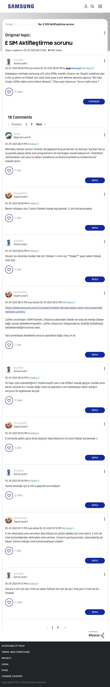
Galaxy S (89, 68)
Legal (5, 664)
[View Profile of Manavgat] (76, 68)
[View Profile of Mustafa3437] (20, 193)
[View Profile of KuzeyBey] (19, 60)
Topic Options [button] (99, 33)
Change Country (12, 676)
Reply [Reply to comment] (95, 180)
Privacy (6, 658)
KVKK (5, 670)
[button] (99, 60)
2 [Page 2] (31, 124)
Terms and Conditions (16, 652)
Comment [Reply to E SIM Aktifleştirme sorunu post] (94, 101)
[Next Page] (41, 124)
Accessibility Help (13, 645)
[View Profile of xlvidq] (17, 134)
